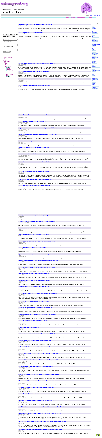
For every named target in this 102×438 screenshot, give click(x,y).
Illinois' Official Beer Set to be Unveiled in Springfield (34, 171)
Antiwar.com (94, 28)
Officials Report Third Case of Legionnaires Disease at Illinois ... (37, 63)
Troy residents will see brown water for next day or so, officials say (38, 128)
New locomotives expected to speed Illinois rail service (34, 280)
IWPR (93, 49)
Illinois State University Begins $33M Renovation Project (34, 185)
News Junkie (94, 61)
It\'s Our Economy (95, 53)
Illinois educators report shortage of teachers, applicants (34, 85)
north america (7, 61)
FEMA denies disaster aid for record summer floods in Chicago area (38, 134)
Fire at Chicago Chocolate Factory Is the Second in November (36, 115)
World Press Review (95, 86)
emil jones (9, 69)
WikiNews (93, 84)
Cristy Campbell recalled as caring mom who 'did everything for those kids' (40, 413)
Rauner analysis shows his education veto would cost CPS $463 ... (37, 333)
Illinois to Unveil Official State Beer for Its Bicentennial (34, 71)
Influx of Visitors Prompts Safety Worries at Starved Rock (35, 340)
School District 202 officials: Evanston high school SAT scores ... (37, 79)
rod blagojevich (10, 70)
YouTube (98, 15)
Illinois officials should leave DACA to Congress (32, 247)
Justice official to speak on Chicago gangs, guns (32, 121)
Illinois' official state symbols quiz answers (31, 32)
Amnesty (93, 27)
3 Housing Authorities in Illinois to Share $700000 (32, 154)
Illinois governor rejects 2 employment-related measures (34, 301)
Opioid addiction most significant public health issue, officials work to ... (39, 254)
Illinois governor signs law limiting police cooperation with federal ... (38, 293)
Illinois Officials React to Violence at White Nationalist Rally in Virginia (38, 353)
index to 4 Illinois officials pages (75, 17)
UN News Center (95, 79)
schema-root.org (7, 57)
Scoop (93, 74)
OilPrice (93, 65)
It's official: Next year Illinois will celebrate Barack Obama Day (36, 387)
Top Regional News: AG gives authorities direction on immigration (37, 221)
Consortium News (95, 41)
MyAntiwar (93, 58)
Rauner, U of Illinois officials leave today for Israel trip (34, 147)
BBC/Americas (94, 32)
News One (93, 62)
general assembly (10, 74)
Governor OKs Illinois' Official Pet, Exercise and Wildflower (35, 307)
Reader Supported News (96, 70)
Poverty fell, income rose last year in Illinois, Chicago (34, 215)
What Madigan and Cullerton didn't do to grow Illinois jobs (35, 179)
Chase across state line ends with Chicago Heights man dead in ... (37, 380)
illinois (6, 64)
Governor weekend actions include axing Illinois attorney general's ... (38, 314)
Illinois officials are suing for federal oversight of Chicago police (37, 267)
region (4, 58)
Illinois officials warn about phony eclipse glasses (33, 320)
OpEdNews (94, 66)
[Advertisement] (31, 50)
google (91, 15)
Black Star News (95, 33)
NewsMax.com (94, 63)
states (6, 63)
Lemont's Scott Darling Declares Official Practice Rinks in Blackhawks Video (40, 429)
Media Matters (94, 54)
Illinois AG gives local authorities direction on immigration (35, 228)
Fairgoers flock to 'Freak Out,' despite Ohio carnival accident (36, 366)
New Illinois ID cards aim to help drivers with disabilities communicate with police (42, 406)
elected (8, 68)
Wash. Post (94, 82)
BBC (92, 31)
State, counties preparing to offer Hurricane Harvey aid (34, 273)
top (98, 435)
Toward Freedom (95, 78)
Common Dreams (95, 40)
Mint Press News (95, 57)
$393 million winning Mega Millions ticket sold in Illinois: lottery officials (39, 374)
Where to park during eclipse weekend (29, 327)
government (8, 66)
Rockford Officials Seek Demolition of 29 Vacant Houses (34, 286)
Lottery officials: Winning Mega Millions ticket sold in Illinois (36, 346)
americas (5, 60)
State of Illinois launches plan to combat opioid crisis (34, 234)
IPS (92, 48)
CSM (92, 36)
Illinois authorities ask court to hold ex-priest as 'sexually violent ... (38, 241)
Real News (93, 71)
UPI (92, 80)
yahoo (95, 15)
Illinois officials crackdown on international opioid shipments (36, 162)
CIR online (93, 35)
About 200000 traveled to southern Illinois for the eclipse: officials (37, 400)
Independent (94, 50)
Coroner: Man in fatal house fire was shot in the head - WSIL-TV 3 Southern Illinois (42, 421)
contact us (91, 17)
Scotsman (93, 75)
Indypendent (94, 52)
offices (7, 75)
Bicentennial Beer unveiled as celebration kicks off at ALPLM (36, 24)
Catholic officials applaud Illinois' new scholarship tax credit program (38, 260)
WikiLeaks (93, 83)
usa (5, 62)
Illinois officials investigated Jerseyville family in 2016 (34, 141)
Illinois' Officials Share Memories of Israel (30, 393)
